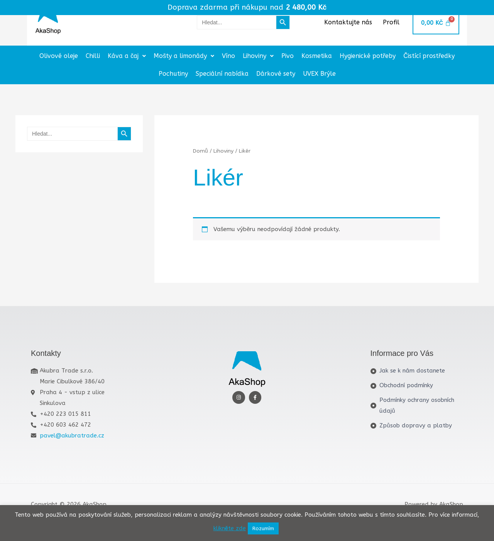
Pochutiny (173, 73)
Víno (228, 56)
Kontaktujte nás (348, 22)
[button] (127, 56)
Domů (200, 151)
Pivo (287, 56)
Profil (391, 22)
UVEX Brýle (319, 73)
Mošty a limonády (184, 56)
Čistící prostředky (429, 56)
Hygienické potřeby (368, 56)
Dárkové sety (275, 73)
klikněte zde (229, 528)
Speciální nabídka (222, 73)
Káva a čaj (127, 56)
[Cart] (436, 23)
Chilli (93, 56)
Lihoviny (258, 56)
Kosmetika (316, 56)
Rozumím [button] (263, 528)
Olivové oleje (58, 56)
